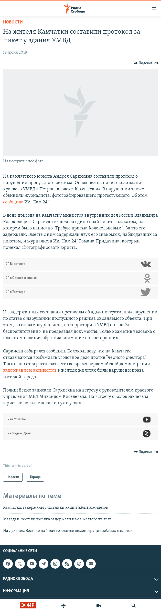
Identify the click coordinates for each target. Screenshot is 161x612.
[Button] (146, 63)
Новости (13, 22)
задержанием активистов (30, 370)
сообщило (13, 202)
